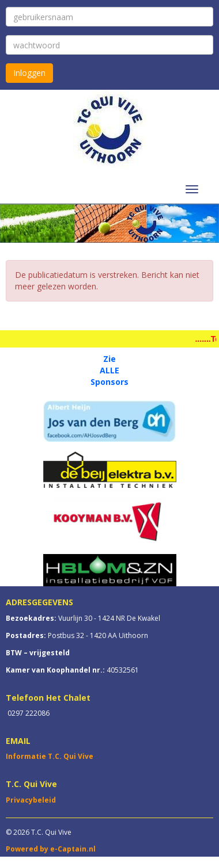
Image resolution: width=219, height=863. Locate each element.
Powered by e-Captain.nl (51, 849)
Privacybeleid (31, 800)
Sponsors (109, 381)
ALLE (109, 370)
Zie (109, 358)
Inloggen (29, 72)
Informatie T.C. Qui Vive (49, 756)
